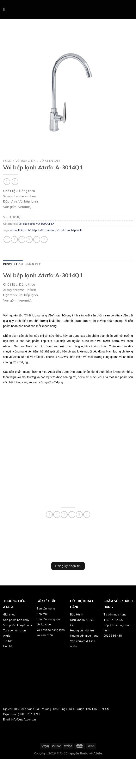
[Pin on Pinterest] (36, 239)
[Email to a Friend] (29, 239)
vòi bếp (61, 230)
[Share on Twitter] (21, 239)
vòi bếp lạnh (74, 230)
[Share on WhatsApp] (7, 239)
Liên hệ (7, 646)
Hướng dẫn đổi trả (82, 630)
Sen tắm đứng (46, 608)
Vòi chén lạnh (50, 160)
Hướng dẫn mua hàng (84, 635)
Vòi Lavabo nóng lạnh (51, 629)
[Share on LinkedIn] (44, 239)
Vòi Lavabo (44, 624)
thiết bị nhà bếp (27, 230)
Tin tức (7, 641)
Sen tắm (42, 613)
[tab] (13, 264)
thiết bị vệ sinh (46, 230)
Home (7, 160)
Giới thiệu (9, 614)
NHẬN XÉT (33, 264)
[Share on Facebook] (14, 239)
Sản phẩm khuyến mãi (17, 625)
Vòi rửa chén (45, 635)
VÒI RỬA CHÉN (26, 160)
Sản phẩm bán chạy (16, 619)
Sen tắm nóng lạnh (49, 619)
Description (13, 264)
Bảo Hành (76, 614)
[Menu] (5, 9)
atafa (13, 230)
